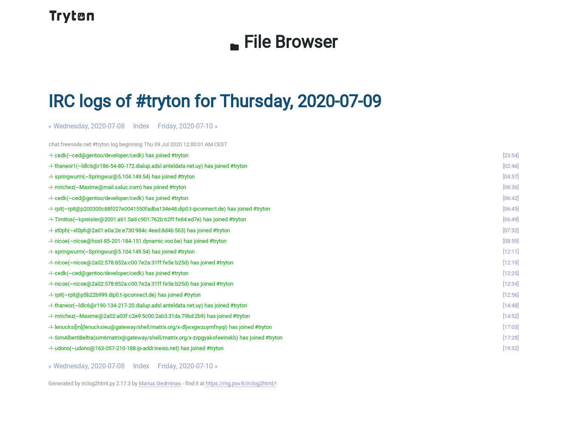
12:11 (510, 251)
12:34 (510, 284)
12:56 (510, 295)
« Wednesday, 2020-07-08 (86, 126)
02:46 (510, 166)
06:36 (510, 187)
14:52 (510, 316)
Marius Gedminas (160, 383)
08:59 (510, 241)
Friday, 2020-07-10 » (188, 126)
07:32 (510, 230)
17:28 (510, 337)
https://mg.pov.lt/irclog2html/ (240, 383)
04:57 (510, 176)
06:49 (510, 219)
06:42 (510, 198)
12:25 (510, 273)
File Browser (283, 42)
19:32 (510, 348)
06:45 (510, 209)
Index (141, 126)
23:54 (510, 155)
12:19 (510, 262)
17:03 (510, 327)
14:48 (510, 305)
